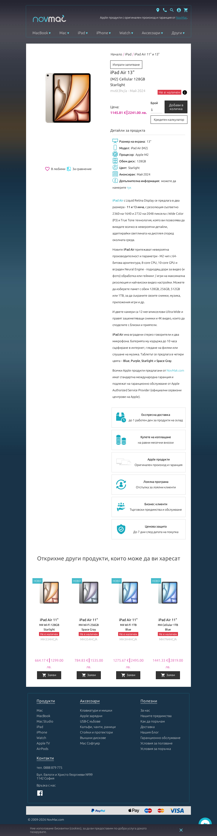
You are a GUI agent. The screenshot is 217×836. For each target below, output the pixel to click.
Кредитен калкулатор (169, 119)
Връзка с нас (46, 785)
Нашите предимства (156, 716)
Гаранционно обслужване (160, 738)
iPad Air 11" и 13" (147, 54)
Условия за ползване (157, 743)
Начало (116, 54)
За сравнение (79, 169)
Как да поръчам (153, 721)
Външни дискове (93, 738)
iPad (81, 33)
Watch (124, 33)
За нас (145, 710)
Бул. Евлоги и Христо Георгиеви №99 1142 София (64, 776)
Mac (62, 33)
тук (129, 187)
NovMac (181, 17)
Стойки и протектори (96, 732)
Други (177, 33)
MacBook (40, 33)
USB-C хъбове (90, 721)
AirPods (42, 749)
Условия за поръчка (156, 749)
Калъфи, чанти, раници (98, 727)
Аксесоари (151, 33)
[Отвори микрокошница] (185, 10)
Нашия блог (150, 732)
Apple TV (43, 743)
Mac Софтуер (90, 743)
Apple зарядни (91, 716)
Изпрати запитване (126, 64)
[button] (178, 10)
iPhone (102, 33)
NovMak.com (175, 370)
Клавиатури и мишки (96, 710)
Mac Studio (45, 721)
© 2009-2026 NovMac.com (46, 819)
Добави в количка (176, 107)
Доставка (148, 727)
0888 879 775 (52, 767)
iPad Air (117, 200)
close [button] (181, 830)
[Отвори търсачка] (171, 10)
